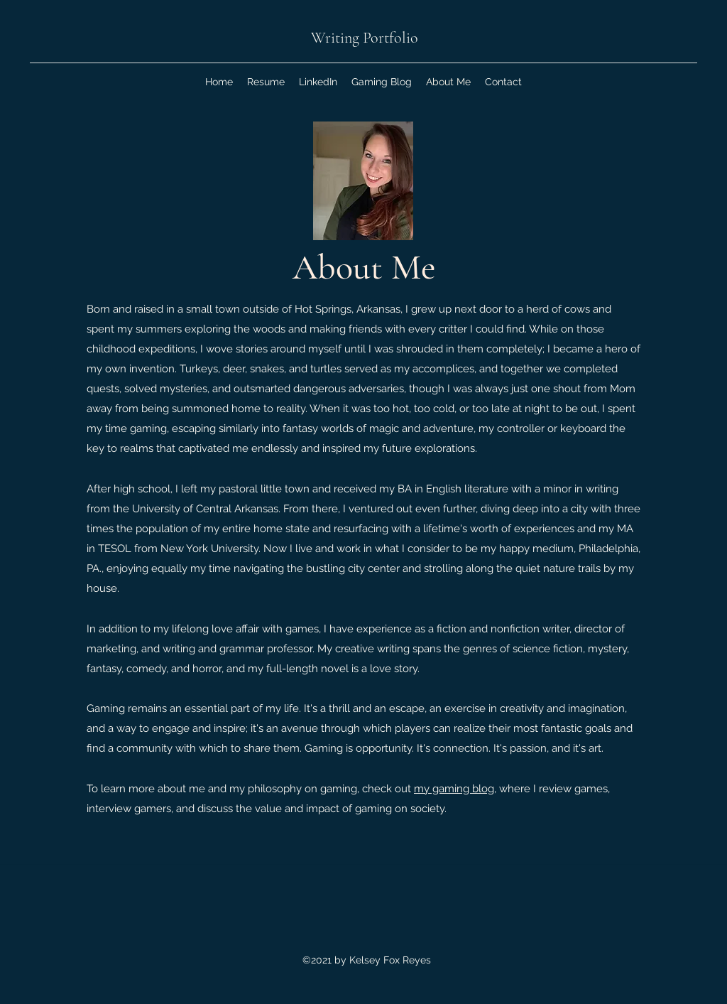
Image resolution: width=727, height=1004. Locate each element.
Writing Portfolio (364, 37)
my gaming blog (454, 788)
